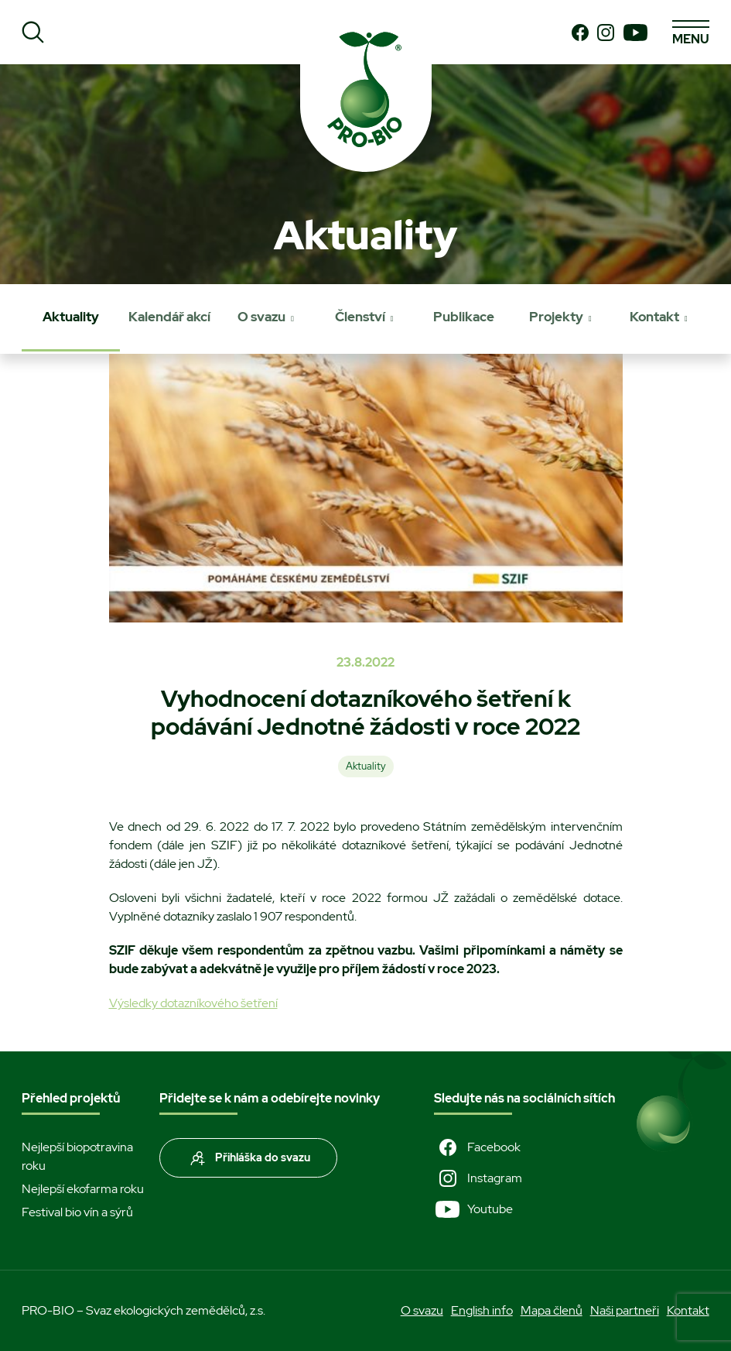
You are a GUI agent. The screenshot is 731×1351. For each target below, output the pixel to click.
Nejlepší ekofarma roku (83, 1189)
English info (482, 1310)
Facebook (477, 1147)
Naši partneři (624, 1310)
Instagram (478, 1178)
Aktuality (71, 316)
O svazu (261, 316)
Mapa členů (551, 1310)
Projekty (556, 316)
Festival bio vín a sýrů (77, 1212)
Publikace (463, 316)
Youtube (473, 1209)
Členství (360, 316)
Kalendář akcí (169, 316)
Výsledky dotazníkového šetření (193, 1003)
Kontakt (654, 316)
